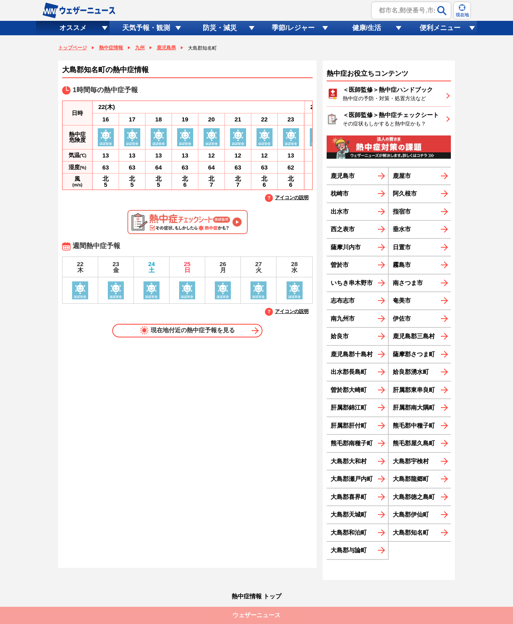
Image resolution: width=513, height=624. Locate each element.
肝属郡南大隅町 (414, 407)
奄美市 (402, 300)
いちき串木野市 (352, 282)
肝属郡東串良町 (414, 389)
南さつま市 (408, 282)
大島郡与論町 (349, 550)
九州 (140, 47)
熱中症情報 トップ (256, 596)
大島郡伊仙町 (411, 514)
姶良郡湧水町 (411, 371)
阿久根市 (405, 193)
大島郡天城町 (349, 514)
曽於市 (340, 264)
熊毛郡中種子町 (414, 425)
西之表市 (343, 229)
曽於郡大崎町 (349, 389)
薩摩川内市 (346, 247)
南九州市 (343, 318)
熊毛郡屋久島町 (414, 443)
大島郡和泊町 (349, 532)
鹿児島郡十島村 (352, 354)
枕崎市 (340, 193)
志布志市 (343, 300)
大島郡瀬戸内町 (352, 478)
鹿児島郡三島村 (414, 336)
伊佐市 (402, 318)
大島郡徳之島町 (414, 496)
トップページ (72, 47)
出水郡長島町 (349, 371)
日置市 (402, 247)
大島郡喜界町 (349, 496)
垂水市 (402, 229)
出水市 (340, 211)
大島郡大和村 (349, 461)
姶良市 (340, 336)
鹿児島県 (166, 47)
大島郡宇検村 (411, 461)
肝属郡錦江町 (349, 407)
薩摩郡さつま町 (414, 354)
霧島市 (402, 264)
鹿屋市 (402, 175)
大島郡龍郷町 (411, 478)
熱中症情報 (111, 47)
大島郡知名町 (411, 532)
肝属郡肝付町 (349, 425)
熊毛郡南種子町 (352, 443)
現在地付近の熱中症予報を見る (187, 330)
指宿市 (402, 211)
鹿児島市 (343, 175)
